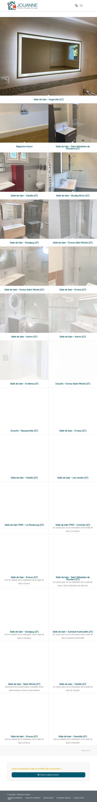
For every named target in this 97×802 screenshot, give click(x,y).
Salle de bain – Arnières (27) (24, 383)
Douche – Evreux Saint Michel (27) (72, 383)
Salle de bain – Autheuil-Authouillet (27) (73, 631)
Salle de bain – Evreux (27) (72, 289)
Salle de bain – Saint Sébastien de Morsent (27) (73, 147)
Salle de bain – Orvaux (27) (72, 430)
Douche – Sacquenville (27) (24, 430)
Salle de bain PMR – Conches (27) (73, 524)
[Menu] (81, 5)
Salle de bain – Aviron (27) (24, 336)
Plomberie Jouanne (23, 794)
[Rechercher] (75, 5)
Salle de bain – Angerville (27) (49, 99)
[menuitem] (75, 5)
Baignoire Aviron (24, 146)
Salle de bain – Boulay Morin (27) (72, 195)
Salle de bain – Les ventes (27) (72, 477)
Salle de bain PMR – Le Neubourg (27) (24, 524)
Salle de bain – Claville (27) (24, 195)
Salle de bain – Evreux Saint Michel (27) (73, 242)
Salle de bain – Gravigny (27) (24, 242)
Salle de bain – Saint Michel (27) (24, 684)
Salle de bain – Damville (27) (72, 736)
